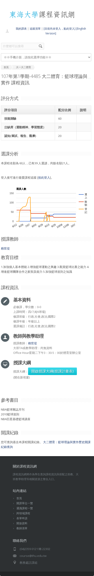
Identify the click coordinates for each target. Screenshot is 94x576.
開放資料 (21, 523)
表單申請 (21, 518)
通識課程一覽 (24, 508)
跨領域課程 (23, 513)
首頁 (19, 498)
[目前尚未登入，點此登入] (60, 29)
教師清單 (21, 528)
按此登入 (44, 177)
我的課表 (21, 29)
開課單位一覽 (24, 503)
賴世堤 (5, 248)
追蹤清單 (35, 29)
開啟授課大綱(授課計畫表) (52, 371)
